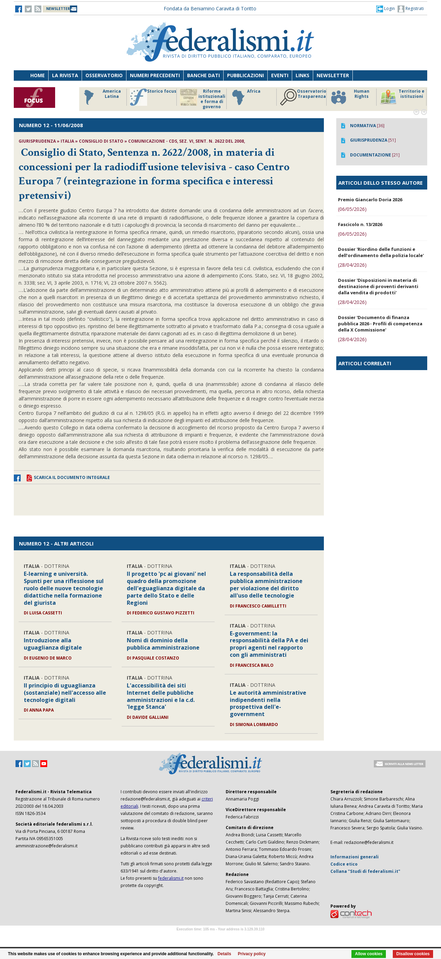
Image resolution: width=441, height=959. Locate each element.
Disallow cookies (413, 953)
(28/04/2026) (352, 265)
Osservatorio (104, 75)
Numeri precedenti (155, 75)
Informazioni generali (354, 857)
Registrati (411, 9)
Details (224, 953)
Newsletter (333, 75)
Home (37, 75)
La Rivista (65, 75)
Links (302, 75)
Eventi (279, 75)
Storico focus (153, 97)
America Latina (100, 97)
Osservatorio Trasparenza (303, 97)
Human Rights (349, 97)
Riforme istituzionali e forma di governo (202, 99)
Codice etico (344, 864)
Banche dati (203, 75)
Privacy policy (252, 953)
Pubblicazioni (245, 75)
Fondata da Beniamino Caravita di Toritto (210, 8)
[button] (385, 9)
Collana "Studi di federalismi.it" (365, 871)
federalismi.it (171, 878)
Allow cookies (368, 953)
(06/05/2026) (352, 209)
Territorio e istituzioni (402, 97)
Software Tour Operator (220, 937)
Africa (245, 97)
